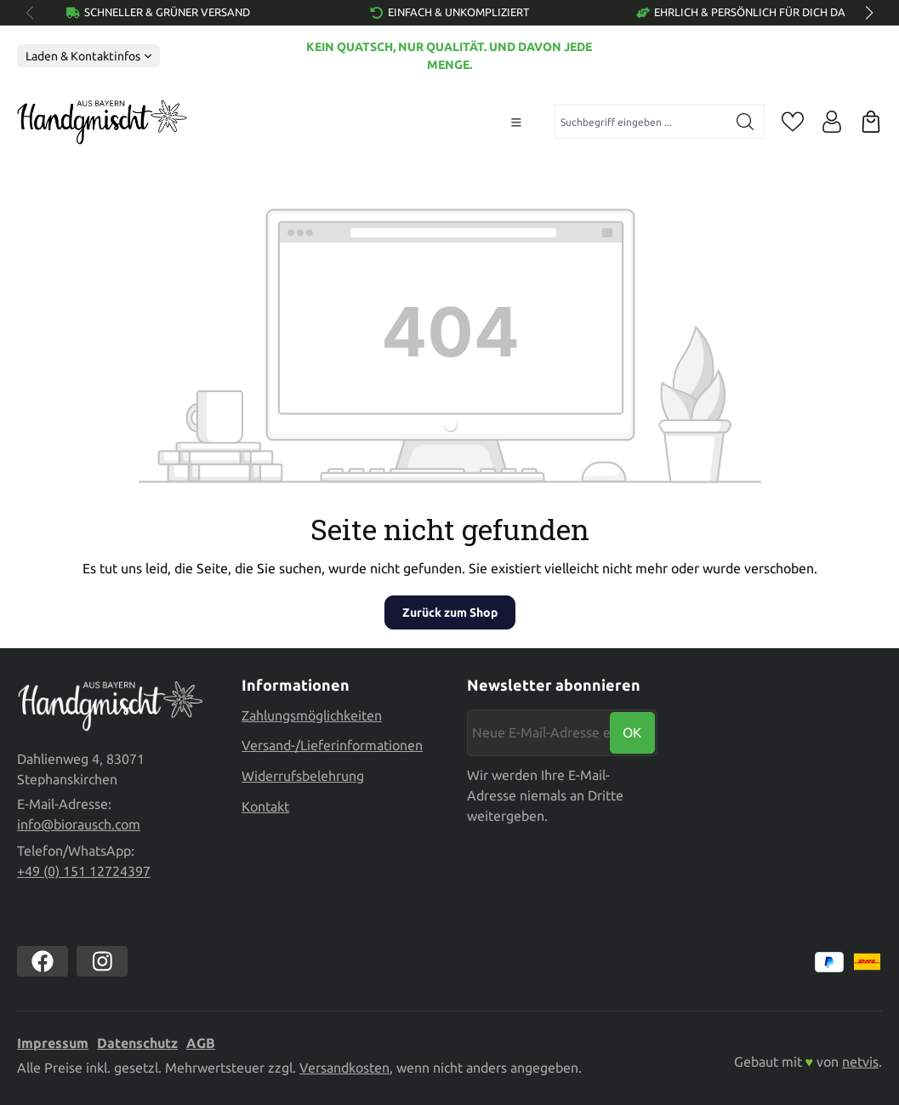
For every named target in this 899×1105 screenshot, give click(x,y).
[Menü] (516, 122)
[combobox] (641, 122)
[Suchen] (745, 122)
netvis (860, 1061)
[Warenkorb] (871, 122)
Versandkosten (344, 1067)
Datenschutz (137, 1043)
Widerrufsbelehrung (303, 774)
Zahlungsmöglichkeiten (312, 713)
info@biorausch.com (78, 824)
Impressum (52, 1043)
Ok (632, 731)
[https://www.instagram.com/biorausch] (102, 961)
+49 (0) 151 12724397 (84, 871)
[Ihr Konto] (832, 122)
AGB (200, 1043)
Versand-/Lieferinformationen (332, 744)
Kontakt (265, 804)
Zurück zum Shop (450, 612)
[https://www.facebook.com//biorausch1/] (42, 961)
